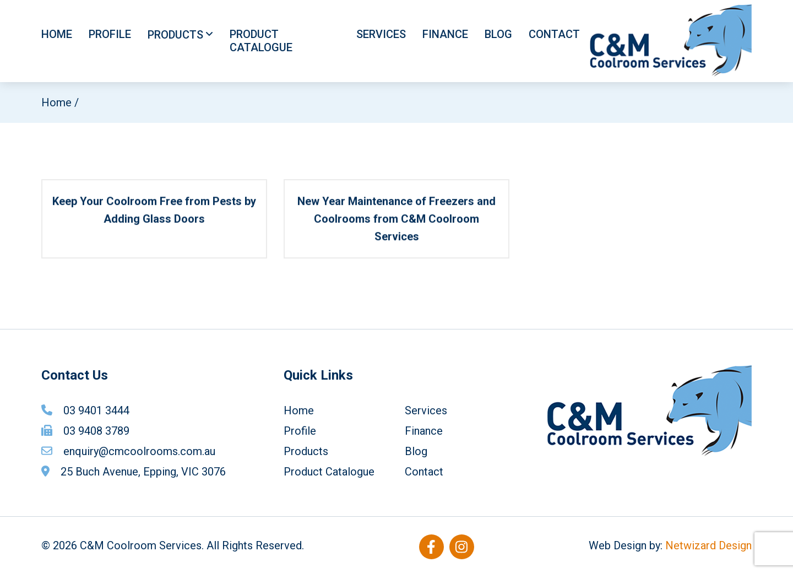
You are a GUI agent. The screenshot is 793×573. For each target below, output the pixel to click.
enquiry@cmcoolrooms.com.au (139, 451)
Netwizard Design (708, 545)
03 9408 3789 (96, 430)
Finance (445, 34)
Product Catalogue (261, 41)
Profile (110, 34)
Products (175, 34)
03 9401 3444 (96, 410)
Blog (498, 34)
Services (381, 34)
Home (56, 34)
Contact (554, 34)
